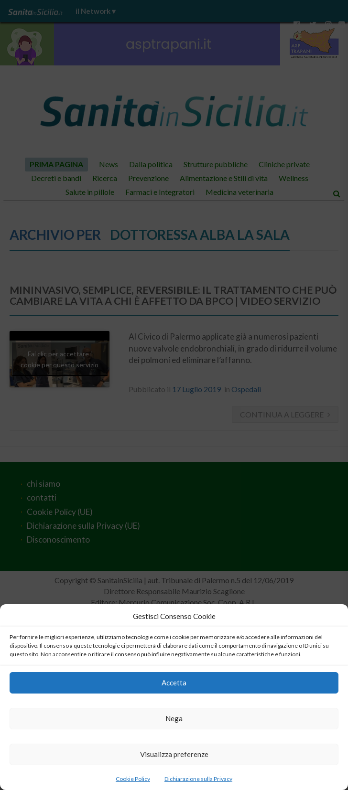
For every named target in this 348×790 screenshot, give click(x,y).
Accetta (174, 682)
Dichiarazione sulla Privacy (198, 778)
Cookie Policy (133, 778)
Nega (174, 718)
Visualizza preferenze (174, 754)
